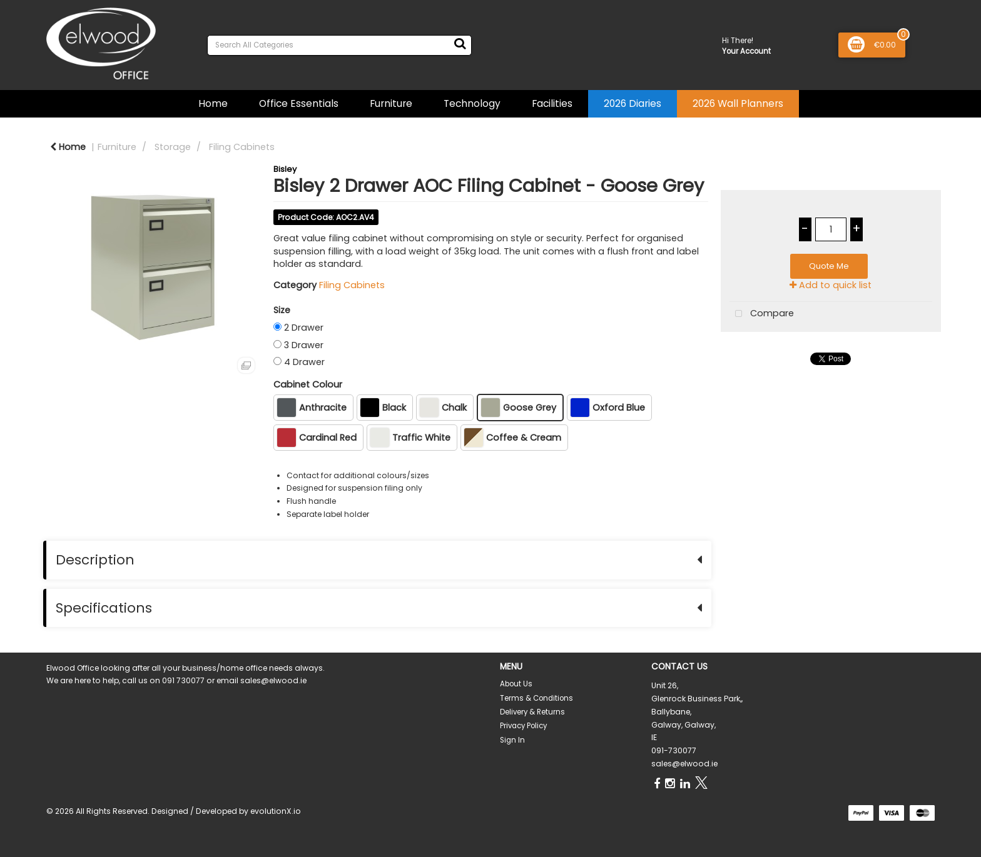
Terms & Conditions (536, 698)
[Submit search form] (459, 43)
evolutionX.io (275, 811)
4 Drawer (304, 362)
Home (213, 103)
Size (281, 310)
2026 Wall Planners (738, 103)
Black (383, 407)
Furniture (391, 103)
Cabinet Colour (307, 384)
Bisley (285, 169)
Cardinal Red (317, 437)
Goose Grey (518, 407)
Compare (761, 314)
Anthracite (312, 407)
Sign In (512, 740)
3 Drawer (303, 345)
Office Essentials (298, 103)
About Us (516, 684)
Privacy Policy (523, 726)
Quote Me (829, 266)
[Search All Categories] (339, 45)
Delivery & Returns (532, 712)
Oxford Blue (608, 407)
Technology (472, 103)
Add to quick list (831, 285)
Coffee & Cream (512, 437)
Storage (173, 147)
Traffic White (410, 437)
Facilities (552, 103)
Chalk (443, 407)
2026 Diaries (632, 103)
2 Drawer (303, 327)
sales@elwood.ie (684, 763)
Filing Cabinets (242, 147)
